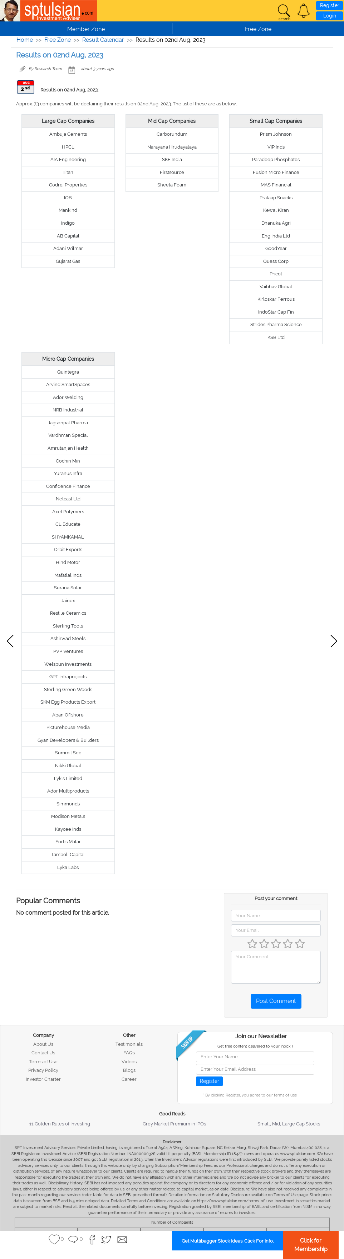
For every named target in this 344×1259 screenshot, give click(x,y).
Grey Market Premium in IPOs (174, 1123)
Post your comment (276, 898)
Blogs (129, 1070)
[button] (303, 11)
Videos (129, 1061)
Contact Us (43, 1052)
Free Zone (57, 39)
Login (329, 16)
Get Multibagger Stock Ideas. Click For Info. (228, 1241)
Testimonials (129, 1044)
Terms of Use (43, 1061)
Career (129, 1079)
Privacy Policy (43, 1070)
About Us (43, 1044)
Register (329, 5)
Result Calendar (103, 39)
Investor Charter (43, 1079)
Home (24, 39)
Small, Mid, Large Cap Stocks (288, 1123)
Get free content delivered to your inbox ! (255, 1046)
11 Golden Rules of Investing (59, 1123)
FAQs (129, 1052)
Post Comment (276, 1001)
